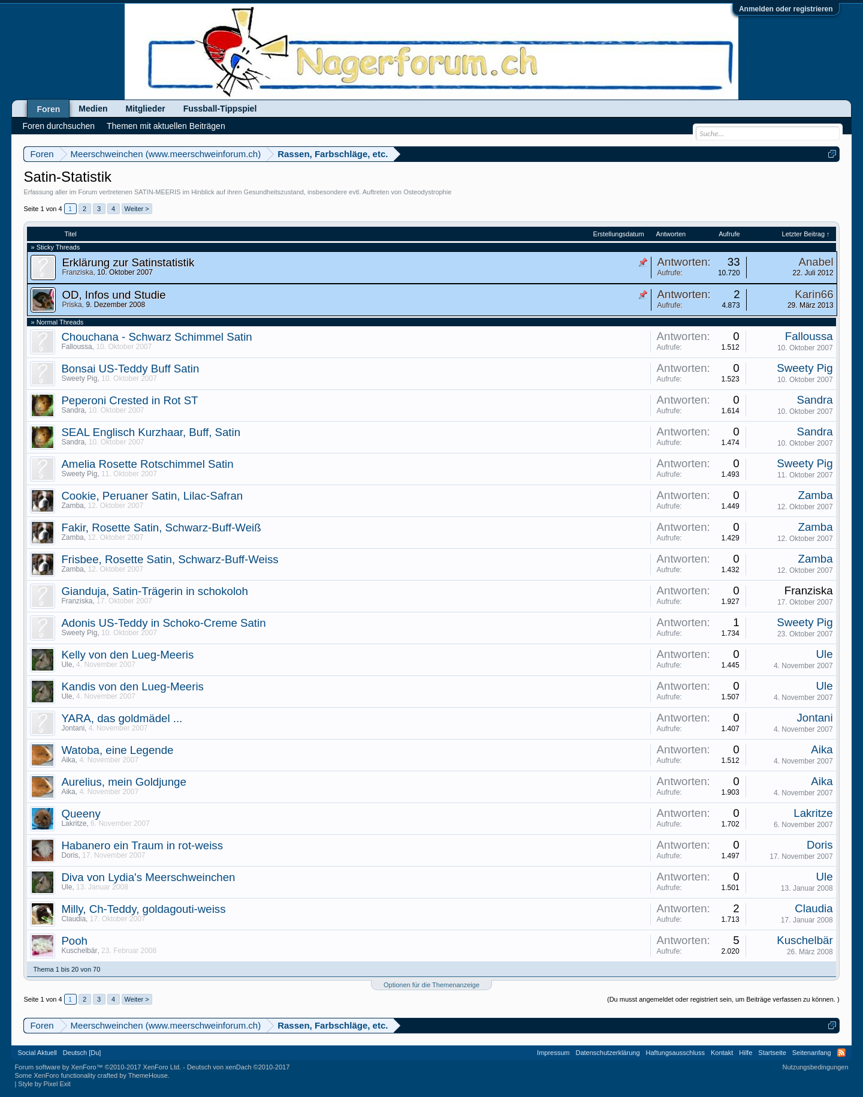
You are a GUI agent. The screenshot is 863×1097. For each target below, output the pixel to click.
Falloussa (76, 346)
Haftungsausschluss (675, 1052)
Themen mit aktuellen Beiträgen (166, 126)
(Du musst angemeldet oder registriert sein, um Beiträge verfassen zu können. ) (723, 999)
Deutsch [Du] (82, 1052)
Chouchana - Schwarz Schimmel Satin (156, 336)
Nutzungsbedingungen (816, 1067)
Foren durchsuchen (58, 126)
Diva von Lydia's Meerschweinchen (148, 877)
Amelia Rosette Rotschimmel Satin (147, 464)
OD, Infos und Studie (113, 294)
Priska (72, 304)
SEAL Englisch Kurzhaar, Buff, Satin (150, 432)
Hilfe (745, 1052)
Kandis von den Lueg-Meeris (132, 686)
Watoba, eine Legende (117, 750)
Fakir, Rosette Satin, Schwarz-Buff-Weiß (161, 527)
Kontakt (722, 1052)
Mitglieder (145, 108)
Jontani (73, 728)
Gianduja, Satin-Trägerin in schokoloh (154, 591)
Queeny (80, 813)
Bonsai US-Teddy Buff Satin (130, 368)
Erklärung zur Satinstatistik (128, 262)
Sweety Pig (79, 378)
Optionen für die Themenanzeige (431, 984)
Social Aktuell (36, 1052)
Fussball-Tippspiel (220, 108)
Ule (66, 664)
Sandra (73, 410)
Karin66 (814, 294)
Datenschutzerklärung (608, 1052)
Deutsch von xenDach (238, 1067)
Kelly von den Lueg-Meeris (127, 654)
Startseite (772, 1052)
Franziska (77, 272)
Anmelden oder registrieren (786, 9)
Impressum (553, 1052)
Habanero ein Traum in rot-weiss (142, 845)
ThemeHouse (148, 1075)
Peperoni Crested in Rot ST (129, 400)
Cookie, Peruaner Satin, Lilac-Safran (152, 495)
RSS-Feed (841, 1052)
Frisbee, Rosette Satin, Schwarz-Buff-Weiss (169, 559)
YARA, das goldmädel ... (121, 718)
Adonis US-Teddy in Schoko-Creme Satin (163, 623)
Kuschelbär (79, 950)
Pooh (74, 940)
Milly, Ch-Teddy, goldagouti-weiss (143, 909)
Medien (93, 108)
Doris (69, 855)
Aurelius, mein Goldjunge (123, 782)
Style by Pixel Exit (44, 1083)
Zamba (72, 505)
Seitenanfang (811, 1052)
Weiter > (137, 208)
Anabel (816, 262)
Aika (68, 760)
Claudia (73, 919)
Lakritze (73, 823)
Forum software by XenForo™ (97, 1067)
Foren (48, 109)
